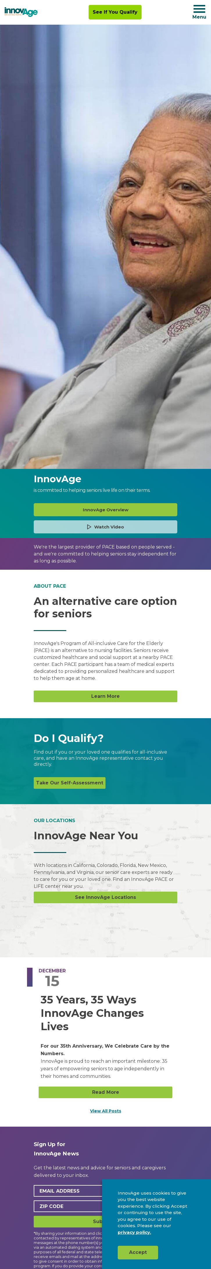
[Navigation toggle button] (199, 9)
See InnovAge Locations (105, 897)
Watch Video (105, 527)
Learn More (105, 696)
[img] (21, 12)
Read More (105, 1092)
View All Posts (105, 1111)
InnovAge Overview (105, 509)
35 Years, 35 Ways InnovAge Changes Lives (92, 1013)
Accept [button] (138, 1252)
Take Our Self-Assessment (69, 783)
